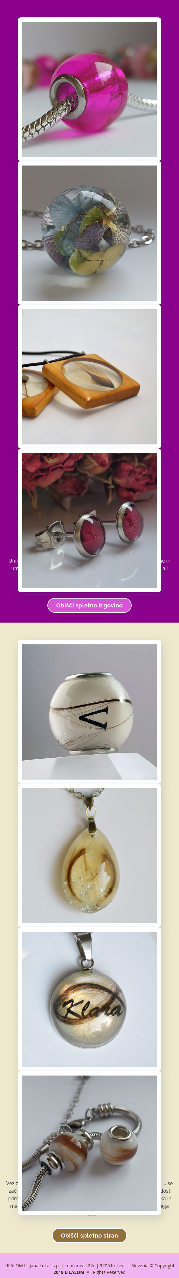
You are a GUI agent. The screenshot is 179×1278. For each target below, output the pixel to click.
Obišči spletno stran (89, 1235)
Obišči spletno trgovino (89, 605)
